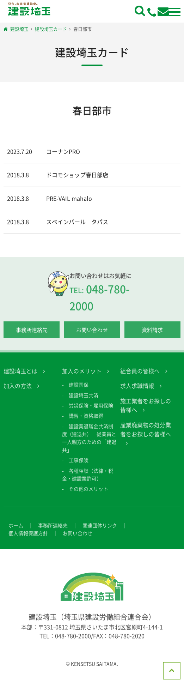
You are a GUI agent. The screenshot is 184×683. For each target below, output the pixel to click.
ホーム (15, 528)
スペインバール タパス (77, 221)
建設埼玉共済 (83, 398)
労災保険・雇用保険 (91, 409)
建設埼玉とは (20, 374)
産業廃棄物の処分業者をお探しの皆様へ (145, 433)
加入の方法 (18, 389)
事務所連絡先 (32, 333)
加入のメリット (82, 374)
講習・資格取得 (86, 419)
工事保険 (78, 463)
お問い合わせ (92, 333)
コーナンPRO (63, 151)
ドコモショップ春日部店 (77, 174)
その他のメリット (88, 492)
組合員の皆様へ (140, 374)
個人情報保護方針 (28, 536)
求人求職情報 (137, 389)
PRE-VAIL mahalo (69, 198)
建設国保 (78, 388)
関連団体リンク (99, 528)
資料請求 (152, 333)
